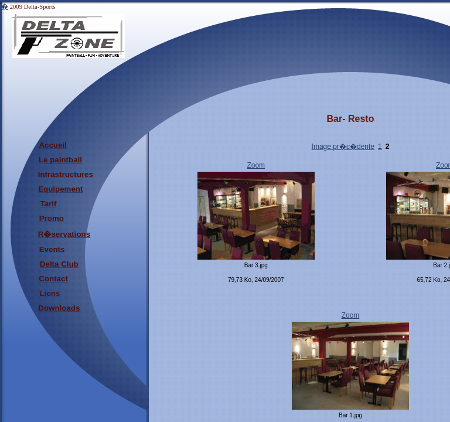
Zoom (256, 165)
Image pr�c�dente (343, 146)
